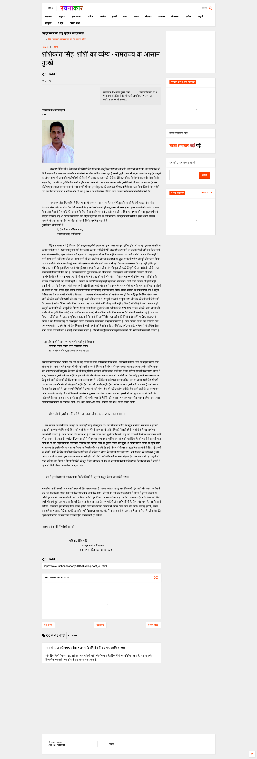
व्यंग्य (125, 16)
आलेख (103, 16)
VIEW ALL (206, 193)
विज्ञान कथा (75, 23)
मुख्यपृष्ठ (100, 625)
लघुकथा (62, 16)
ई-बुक (60, 23)
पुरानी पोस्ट (153, 625)
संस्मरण (148, 16)
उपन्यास (161, 16)
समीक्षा (188, 16)
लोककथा (175, 16)
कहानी (201, 16)
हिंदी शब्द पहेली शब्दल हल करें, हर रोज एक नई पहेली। (67, 39)
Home (45, 47)
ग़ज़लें (114, 16)
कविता (90, 16)
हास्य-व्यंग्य (76, 16)
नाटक (136, 16)
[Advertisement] (190, 51)
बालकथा (48, 16)
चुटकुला (48, 23)
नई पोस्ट (48, 625)
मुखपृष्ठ (111, 744)
